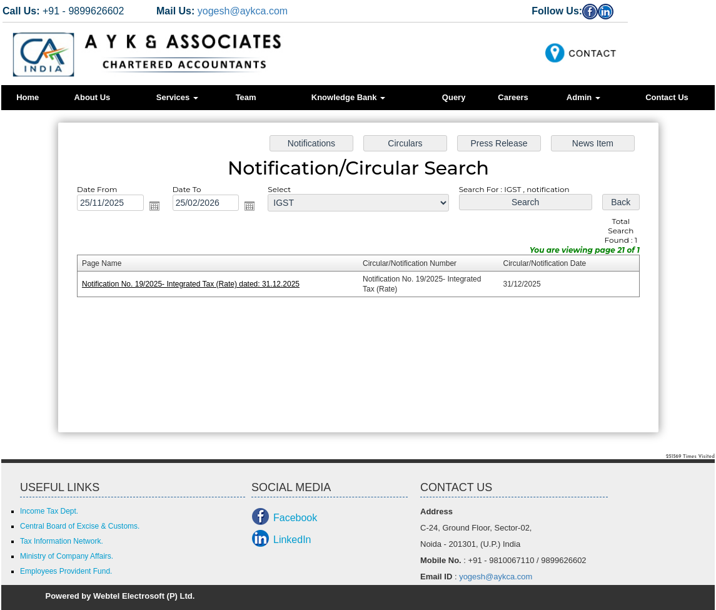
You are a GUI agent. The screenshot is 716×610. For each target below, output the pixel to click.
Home (27, 97)
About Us (92, 97)
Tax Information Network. (61, 541)
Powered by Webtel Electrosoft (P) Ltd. (120, 596)
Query (454, 97)
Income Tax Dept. (49, 511)
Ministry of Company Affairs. (66, 556)
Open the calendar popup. (159, 208)
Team (246, 97)
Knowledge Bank (348, 97)
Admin (583, 97)
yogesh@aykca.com (243, 11)
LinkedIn (292, 539)
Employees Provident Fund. (66, 571)
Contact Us (666, 97)
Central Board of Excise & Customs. (79, 526)
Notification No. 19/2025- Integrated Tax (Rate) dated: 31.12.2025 (195, 284)
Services (177, 97)
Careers (513, 97)
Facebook (295, 517)
